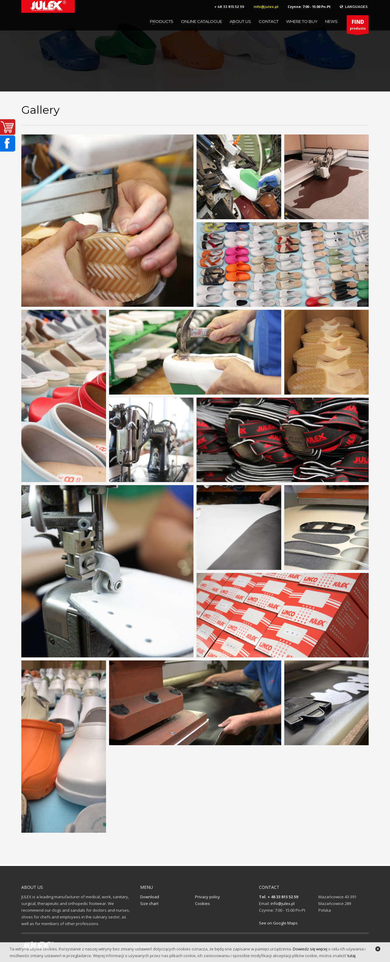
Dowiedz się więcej (310, 949)
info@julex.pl (266, 7)
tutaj (351, 955)
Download (149, 896)
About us (240, 21)
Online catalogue (201, 21)
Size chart (149, 903)
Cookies (202, 903)
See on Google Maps (278, 923)
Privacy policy (207, 896)
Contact (268, 21)
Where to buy (301, 21)
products (358, 26)
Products (161, 21)
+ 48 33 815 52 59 (229, 7)
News (331, 21)
